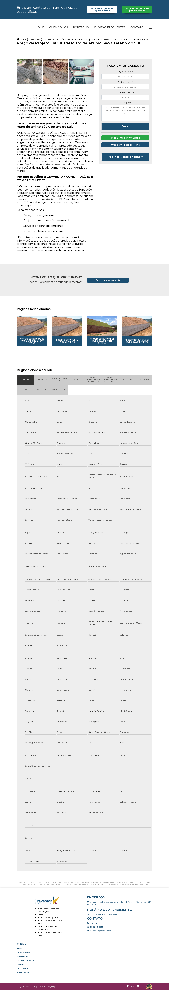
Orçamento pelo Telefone (125, 148)
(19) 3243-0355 (95, 926)
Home (39, 30)
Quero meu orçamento (108, 283)
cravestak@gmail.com (99, 933)
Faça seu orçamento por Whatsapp (137, 11)
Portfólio (81, 30)
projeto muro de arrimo (76, 42)
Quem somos (58, 30)
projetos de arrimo (52, 42)
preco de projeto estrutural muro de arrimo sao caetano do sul (120, 42)
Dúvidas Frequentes (109, 30)
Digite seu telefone (125, 95)
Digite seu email (125, 84)
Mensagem (125, 105)
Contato (137, 30)
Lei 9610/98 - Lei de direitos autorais (133, 887)
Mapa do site (23, 975)
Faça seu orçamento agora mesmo (102, 11)
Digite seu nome (125, 74)
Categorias (35, 42)
